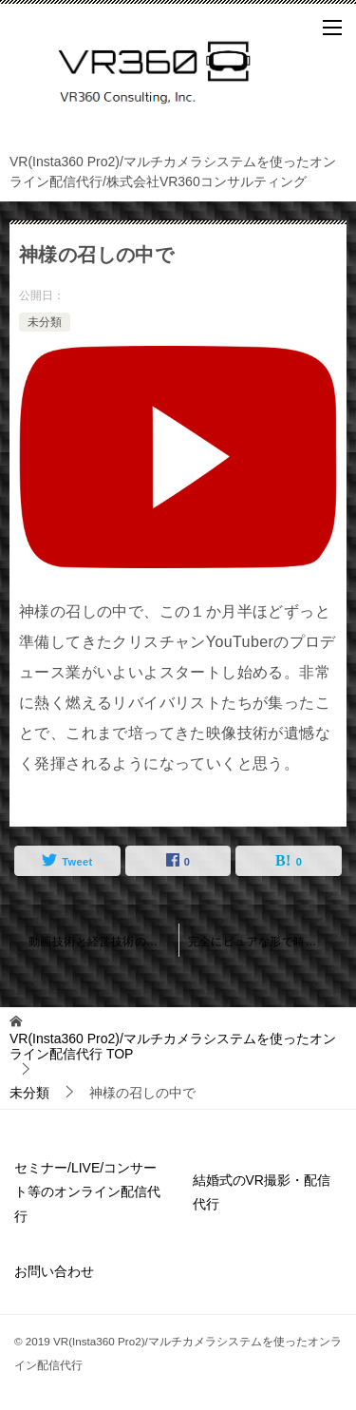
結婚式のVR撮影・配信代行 (261, 1191)
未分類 (45, 322)
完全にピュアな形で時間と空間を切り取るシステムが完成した (267, 941)
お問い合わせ (54, 1271)
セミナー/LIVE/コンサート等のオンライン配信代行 (87, 1191)
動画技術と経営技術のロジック (103, 941)
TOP (172, 1046)
